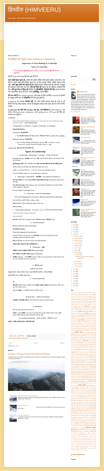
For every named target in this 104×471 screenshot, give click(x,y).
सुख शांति (91, 415)
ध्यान (87, 349)
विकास (81, 397)
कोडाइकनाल (88, 316)
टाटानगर (88, 335)
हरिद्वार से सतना (77, 425)
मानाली (79, 379)
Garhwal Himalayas (89, 436)
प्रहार (92, 367)
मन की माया (80, 377)
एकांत (89, 308)
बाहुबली (91, 371)
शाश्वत (72, 402)
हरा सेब (74, 424)
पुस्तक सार (92, 364)
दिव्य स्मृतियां (89, 344)
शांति (95, 400)
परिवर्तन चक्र (73, 359)
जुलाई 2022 (77, 245)
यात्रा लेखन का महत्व (92, 383)
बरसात (80, 371)
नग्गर (76, 351)
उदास (91, 306)
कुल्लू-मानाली (81, 315)
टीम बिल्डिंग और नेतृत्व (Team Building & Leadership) (31, 59)
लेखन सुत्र (87, 393)
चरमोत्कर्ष (88, 323)
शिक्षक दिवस (73, 403)
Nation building (81, 441)
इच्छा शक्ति (90, 304)
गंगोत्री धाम (93, 318)
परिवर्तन (94, 357)
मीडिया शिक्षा (92, 379)
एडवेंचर (94, 308)
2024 (74, 229)
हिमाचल (84, 428)
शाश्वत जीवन (76, 402)
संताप (82, 407)
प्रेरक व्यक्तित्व (73, 369)
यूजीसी (87, 387)
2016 (74, 281)
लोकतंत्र (94, 393)
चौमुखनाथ (78, 326)
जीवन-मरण (89, 334)
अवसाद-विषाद (86, 299)
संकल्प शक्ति (78, 407)
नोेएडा (81, 356)
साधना (90, 413)
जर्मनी (84, 328)
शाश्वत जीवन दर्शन (82, 402)
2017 (74, 278)
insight (94, 438)
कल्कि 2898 (73, 311)
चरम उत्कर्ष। (84, 323)
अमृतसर (90, 298)
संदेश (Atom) (16, 346)
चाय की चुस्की (86, 325)
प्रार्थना (94, 367)
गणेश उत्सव (88, 320)
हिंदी (74, 428)
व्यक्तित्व (79, 400)
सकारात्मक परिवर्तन (92, 407)
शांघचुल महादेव (88, 400)
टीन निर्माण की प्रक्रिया (75, 337)
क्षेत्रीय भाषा (77, 318)
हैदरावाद (75, 433)
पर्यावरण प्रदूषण (93, 359)
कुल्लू (86, 313)
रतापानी (80, 388)
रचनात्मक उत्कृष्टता (75, 388)
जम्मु (92, 326)
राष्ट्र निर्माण (83, 390)
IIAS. (83, 438)
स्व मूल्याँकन (77, 420)
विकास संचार (85, 397)
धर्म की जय (84, 347)
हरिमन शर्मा (82, 425)
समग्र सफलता (74, 412)
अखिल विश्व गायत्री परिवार (83, 294)
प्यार (79, 366)
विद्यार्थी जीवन (77, 398)
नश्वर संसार (86, 352)
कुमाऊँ (75, 313)
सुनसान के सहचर (84, 199)
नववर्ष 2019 (77, 352)
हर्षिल (89, 425)
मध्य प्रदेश (75, 377)
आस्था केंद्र (82, 304)
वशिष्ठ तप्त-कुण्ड (91, 395)
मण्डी (89, 376)
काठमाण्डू (94, 311)
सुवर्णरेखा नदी (75, 417)
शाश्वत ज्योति (88, 402)
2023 (74, 232)
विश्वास (86, 398)
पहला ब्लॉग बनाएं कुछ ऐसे (89, 361)
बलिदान (83, 371)
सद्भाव (91, 408)
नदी (78, 351)
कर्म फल (94, 309)
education (94, 434)
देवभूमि (78, 346)
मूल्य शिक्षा (80, 381)
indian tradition (90, 438)
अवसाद (82, 299)
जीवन (80, 330)
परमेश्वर (87, 357)
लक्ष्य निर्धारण (80, 392)
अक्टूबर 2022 (77, 238)
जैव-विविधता (78, 335)
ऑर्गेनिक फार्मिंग (78, 309)
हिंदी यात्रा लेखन (79, 428)
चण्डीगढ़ (79, 323)
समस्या (92, 412)
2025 (74, 227)
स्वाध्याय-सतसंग (77, 422)
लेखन (90, 392)
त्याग (77, 342)
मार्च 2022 (76, 261)
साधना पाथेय (73, 415)
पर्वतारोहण (83, 361)
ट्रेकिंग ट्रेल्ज (90, 337)
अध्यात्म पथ (76, 298)
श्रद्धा (80, 405)
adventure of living (85, 433)
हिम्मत (77, 431)
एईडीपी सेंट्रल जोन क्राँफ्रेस (82, 308)
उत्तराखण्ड (86, 306)
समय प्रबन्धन (85, 412)
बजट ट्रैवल (76, 371)
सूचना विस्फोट (81, 417)
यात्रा (82, 383)
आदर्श (72, 303)
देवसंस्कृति (81, 346)
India (85, 438)
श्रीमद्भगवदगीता (93, 405)
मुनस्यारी (74, 381)
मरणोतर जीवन (88, 377)
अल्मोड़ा (72, 299)
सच (77, 408)
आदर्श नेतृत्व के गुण (81, 303)
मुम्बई (77, 381)
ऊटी (93, 306)
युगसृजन (83, 387)
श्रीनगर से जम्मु (87, 405)
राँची (85, 388)
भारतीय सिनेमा (91, 374)
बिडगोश (78, 373)
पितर (95, 362)
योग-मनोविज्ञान (93, 387)
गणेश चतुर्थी (92, 320)
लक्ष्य (77, 392)
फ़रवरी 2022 (77, 264)
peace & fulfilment (85, 443)
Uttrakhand (73, 449)
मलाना (92, 377)
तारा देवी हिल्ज (77, 341)
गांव (74, 321)
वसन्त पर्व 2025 (74, 397)
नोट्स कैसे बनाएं (77, 356)
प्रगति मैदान (79, 367)
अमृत (88, 298)
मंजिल (77, 376)
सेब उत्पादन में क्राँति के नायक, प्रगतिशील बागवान (87, 210)
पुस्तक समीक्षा (86, 364)
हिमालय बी (86, 429)
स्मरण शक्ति (92, 419)
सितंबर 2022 (77, 241)
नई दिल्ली (72, 351)
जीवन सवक (80, 334)
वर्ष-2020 (86, 395)
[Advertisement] (52, 37)
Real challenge (82, 444)
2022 (74, 234)
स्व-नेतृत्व (81, 420)
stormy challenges (84, 446)
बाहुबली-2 (94, 371)
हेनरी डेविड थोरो (87, 431)
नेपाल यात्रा (94, 354)
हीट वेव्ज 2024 (81, 431)
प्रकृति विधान (86, 366)
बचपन (72, 371)
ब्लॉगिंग (86, 372)
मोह (73, 383)
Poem (90, 443)
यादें (80, 387)
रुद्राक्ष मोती (87, 390)
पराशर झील (90, 357)
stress (90, 446)
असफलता (91, 299)
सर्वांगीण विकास (82, 413)
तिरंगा (81, 341)
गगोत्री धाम (75, 320)
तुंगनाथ (94, 341)
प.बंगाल (85, 356)
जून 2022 (76, 248)
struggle (94, 446)
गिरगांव (83, 321)
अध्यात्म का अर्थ (74, 296)
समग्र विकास (93, 410)
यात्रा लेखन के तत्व (74, 385)
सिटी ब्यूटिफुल (86, 415)
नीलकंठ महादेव (79, 354)
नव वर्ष (83, 351)
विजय (74, 398)
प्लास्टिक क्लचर (80, 369)
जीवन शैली (75, 334)
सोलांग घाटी (88, 419)
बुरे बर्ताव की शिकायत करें (77, 454)
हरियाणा (85, 425)
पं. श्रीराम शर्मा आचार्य (91, 356)
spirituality (77, 446)
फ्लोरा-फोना (91, 369)
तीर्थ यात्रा (85, 341)
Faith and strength (80, 436)
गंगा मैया (89, 318)
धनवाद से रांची (77, 347)
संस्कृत (87, 407)
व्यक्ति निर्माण (75, 400)
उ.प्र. (93, 304)
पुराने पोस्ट (62, 343)
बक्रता (95, 369)
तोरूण (75, 342)
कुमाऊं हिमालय (79, 313)
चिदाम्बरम (72, 326)
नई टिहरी (94, 349)
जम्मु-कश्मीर (76, 328)
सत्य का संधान (86, 408)
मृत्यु (83, 381)
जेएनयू (75, 335)
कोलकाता (73, 318)
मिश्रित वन (85, 379)
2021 (74, 269)
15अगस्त (72, 292)
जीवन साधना (84, 334)
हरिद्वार (77, 424)
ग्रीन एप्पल (76, 323)
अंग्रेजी (81, 292)
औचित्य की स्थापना (85, 309)
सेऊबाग (75, 419)
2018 (74, 276)
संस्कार (84, 407)
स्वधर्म (88, 420)
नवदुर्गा (91, 351)
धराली (81, 347)
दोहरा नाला (73, 347)
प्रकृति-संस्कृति (73, 367)
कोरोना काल (93, 316)
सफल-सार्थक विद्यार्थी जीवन (79, 410)
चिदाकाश (94, 325)
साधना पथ (94, 413)
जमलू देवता (89, 326)
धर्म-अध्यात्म (78, 349)
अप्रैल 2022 (77, 252)
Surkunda (73, 448)
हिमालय (73, 429)
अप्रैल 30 (78, 254)
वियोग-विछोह (83, 398)
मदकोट (91, 376)
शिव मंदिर (84, 403)
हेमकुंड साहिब (93, 431)
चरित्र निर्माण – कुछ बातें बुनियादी (88, 117)
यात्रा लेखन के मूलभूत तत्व (23, 415)
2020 (74, 271)
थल (84, 342)
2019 (74, 274)
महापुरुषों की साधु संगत (85, 179)
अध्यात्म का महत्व (80, 296)
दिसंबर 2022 (77, 236)
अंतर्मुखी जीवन (85, 292)
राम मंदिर (75, 390)
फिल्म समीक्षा (85, 369)
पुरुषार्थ (82, 364)
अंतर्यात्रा (90, 292)
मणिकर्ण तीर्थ (85, 376)
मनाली (83, 377)
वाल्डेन (78, 397)
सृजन (85, 417)
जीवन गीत (84, 330)
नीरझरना (74, 354)
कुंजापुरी (72, 313)
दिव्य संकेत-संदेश (84, 344)
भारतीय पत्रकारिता (77, 374)
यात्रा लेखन (85, 383)
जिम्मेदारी (72, 330)
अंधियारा (76, 294)
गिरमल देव (86, 321)
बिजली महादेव (73, 372)
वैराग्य (93, 398)
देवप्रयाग (74, 346)
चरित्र (92, 323)
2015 (74, 283)
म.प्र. (75, 376)
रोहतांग (75, 392)
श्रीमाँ (72, 407)
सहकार (87, 413)
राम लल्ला (79, 390)
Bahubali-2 (93, 433)
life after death (86, 439)
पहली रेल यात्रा (85, 362)
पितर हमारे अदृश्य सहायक (76, 364)
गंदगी (72, 320)
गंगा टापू (85, 318)
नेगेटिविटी (84, 354)
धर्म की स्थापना (89, 347)
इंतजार (86, 304)
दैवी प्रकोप (94, 346)
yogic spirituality (83, 449)
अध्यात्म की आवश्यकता (88, 296)
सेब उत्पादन (79, 419)
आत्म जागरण (84, 301)
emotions (73, 436)
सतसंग (82, 408)
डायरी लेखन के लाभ (85, 189)
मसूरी (95, 377)
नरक (80, 351)
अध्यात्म (94, 294)
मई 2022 (76, 250)
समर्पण (89, 412)
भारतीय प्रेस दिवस (84, 374)
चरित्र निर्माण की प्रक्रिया (78, 325)
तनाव (85, 339)
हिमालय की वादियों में (79, 429)
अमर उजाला (84, 298)
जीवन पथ (85, 332)
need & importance (89, 441)
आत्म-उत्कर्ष (90, 301)
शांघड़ (93, 400)
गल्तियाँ (72, 321)
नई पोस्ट (10, 343)
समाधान (77, 413)
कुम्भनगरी (83, 313)
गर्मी (95, 320)
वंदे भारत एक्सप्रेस (77, 395)
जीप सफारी (76, 330)
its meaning (73, 439)
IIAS (75, 438)
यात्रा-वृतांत (76, 387)
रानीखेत (72, 390)
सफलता (86, 410)
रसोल (83, 388)
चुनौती (75, 326)
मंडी (79, 376)
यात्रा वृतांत (82, 385)
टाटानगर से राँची (93, 335)
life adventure (80, 439)
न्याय (83, 356)
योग (89, 387)
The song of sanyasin (91, 448)
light (77, 441)
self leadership (89, 444)
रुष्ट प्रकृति (92, 390)
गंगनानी (81, 318)
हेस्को (72, 433)
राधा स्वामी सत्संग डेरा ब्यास (91, 388)
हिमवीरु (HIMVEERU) (34, 9)
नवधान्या (94, 351)
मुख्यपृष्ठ (36, 343)
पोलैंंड (75, 366)
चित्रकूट (90, 325)
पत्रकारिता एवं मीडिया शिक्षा (80, 357)
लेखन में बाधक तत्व (74, 393)
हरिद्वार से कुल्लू (89, 424)
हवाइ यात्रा (92, 425)
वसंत (95, 395)
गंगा (83, 318)
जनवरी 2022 (77, 266)
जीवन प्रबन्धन (90, 332)
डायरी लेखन (73, 339)
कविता (80, 311)
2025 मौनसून (77, 292)
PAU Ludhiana (78, 443)
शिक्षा (77, 403)
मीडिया (88, 379)
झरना (82, 335)
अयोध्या (94, 298)
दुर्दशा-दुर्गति (94, 344)
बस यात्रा (87, 371)
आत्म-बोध (94, 301)
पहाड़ (89, 362)
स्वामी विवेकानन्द (83, 422)
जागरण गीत (93, 328)
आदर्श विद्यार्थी (88, 303)
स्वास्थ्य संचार (89, 422)
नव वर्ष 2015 (87, 351)
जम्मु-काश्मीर (80, 328)
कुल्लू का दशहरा (91, 313)
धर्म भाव (93, 347)
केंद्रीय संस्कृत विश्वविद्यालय (80, 316)
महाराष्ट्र (72, 379)
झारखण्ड (84, 335)
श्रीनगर (83, 405)
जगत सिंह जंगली (84, 326)
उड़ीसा (76, 306)
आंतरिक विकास (78, 301)
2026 (74, 225)
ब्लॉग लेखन (82, 372)
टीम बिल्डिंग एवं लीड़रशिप (16, 338)
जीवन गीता (89, 330)
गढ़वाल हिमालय (81, 320)
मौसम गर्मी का (78, 383)
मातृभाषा (76, 379)
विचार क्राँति (90, 397)
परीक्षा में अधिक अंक (85, 359)
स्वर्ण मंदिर (91, 420)
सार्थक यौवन (78, 415)
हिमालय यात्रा (90, 429)
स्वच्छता (84, 420)
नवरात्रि (72, 352)
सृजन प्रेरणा (89, 417)
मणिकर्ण (81, 376)
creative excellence (82, 434)
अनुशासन (80, 298)
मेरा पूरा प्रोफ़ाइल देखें (75, 112)
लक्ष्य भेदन (84, 392)
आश (79, 304)
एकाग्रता (91, 308)
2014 (74, 285)
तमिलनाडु (88, 339)
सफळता (89, 410)
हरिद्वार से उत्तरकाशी (82, 424)
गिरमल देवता (91, 321)
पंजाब (72, 357)
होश (78, 433)
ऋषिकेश (75, 308)
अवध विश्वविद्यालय (77, 299)
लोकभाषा (72, 395)
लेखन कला (83, 169)
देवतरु (72, 346)
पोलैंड (77, 366)
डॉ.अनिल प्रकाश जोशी (80, 339)
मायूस (82, 379)
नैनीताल (72, 356)
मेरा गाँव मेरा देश (92, 381)
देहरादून (85, 346)
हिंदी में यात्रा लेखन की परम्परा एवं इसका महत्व (27, 396)
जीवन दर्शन (79, 332)
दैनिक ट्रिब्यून (89, 346)
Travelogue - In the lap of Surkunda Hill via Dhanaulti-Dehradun (29, 354)
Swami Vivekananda (81, 448)
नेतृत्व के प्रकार (25, 338)
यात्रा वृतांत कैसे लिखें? (23, 405)
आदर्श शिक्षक (94, 303)
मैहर (71, 383)
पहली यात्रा (79, 362)
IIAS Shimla (79, 438)
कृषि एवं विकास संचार (89, 315)
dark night (89, 434)
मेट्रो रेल (86, 381)
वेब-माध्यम (90, 398)
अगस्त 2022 (77, 243)
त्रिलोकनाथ (80, 342)
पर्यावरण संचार (73, 361)
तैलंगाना (72, 342)
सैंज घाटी (83, 419)
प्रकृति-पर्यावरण (92, 366)
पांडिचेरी (92, 362)
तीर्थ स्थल (91, 341)
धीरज (85, 349)
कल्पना (77, 311)
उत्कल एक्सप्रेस (81, 306)
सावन (82, 415)
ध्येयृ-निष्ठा (90, 349)
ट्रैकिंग (94, 337)
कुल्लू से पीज (75, 315)
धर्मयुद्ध (83, 349)
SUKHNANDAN (83, 92)
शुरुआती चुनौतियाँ (89, 403)
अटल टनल (90, 294)
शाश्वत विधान (93, 402)
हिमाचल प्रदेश (91, 428)
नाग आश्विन (91, 352)
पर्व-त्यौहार (79, 361)
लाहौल (88, 392)
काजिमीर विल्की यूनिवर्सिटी (87, 311)
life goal (92, 439)
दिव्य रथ (79, 344)
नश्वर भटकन (81, 352)
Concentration (74, 434)
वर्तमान (83, 395)
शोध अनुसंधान (76, 405)
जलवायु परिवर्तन (88, 328)
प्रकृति (82, 366)
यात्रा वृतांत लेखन (90, 385)
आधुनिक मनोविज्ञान (74, 304)
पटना (74, 357)
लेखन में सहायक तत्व (81, 393)
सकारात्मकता (73, 408)
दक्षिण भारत (87, 342)
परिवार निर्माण (78, 359)
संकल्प (74, 407)
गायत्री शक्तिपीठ (78, 321)
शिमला (80, 404)
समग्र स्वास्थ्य (79, 412)
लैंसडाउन (91, 393)
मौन (75, 383)
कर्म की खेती (90, 309)
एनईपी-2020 (73, 309)
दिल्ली (91, 342)
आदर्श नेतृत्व (76, 303)
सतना (79, 408)
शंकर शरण (84, 400)
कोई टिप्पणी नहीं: (21, 335)
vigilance (78, 449)
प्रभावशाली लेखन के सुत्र (85, 367)
